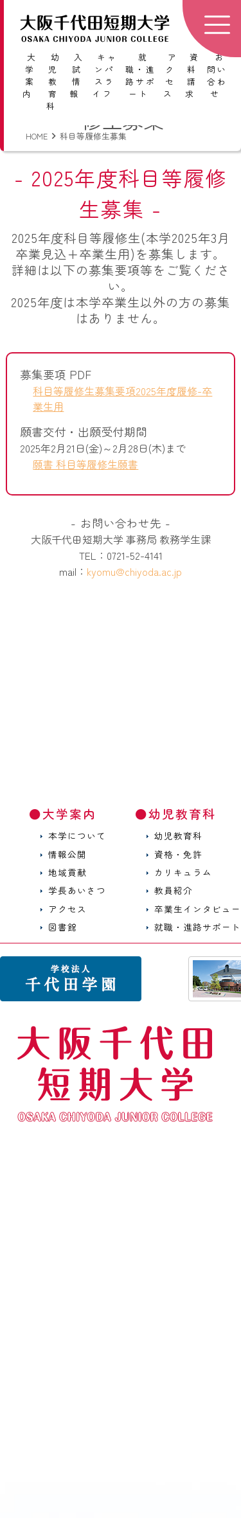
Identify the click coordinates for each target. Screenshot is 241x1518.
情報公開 (67, 854)
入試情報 (76, 75)
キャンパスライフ (105, 75)
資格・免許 (178, 854)
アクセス (170, 75)
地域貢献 (67, 872)
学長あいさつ (77, 890)
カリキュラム (183, 872)
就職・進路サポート (140, 75)
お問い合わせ (217, 75)
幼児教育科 (53, 81)
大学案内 (29, 75)
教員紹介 (173, 890)
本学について (77, 835)
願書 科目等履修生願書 (85, 464)
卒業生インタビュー (197, 908)
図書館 (62, 926)
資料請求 (192, 75)
